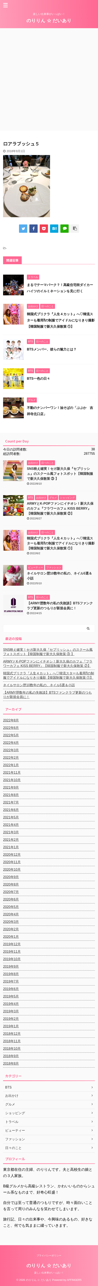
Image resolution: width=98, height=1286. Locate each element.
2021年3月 (11, 832)
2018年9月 (11, 1056)
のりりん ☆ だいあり (49, 20)
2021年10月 (12, 780)
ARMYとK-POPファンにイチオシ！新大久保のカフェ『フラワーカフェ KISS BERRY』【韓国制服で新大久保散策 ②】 (60, 508)
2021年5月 (11, 817)
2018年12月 (12, 1033)
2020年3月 (11, 922)
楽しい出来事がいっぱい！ (49, 1272)
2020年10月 (12, 869)
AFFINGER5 (74, 1279)
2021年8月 (11, 795)
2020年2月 (11, 929)
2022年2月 (11, 757)
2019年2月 (11, 1019)
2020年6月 (11, 899)
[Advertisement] (49, 79)
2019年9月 (11, 966)
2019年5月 (11, 996)
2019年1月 (11, 1026)
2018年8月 (11, 1063)
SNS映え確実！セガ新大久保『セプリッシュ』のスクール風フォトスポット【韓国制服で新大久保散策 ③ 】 (60, 473)
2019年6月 (11, 989)
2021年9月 (11, 787)
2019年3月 (11, 1011)
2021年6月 (11, 810)
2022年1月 (11, 765)
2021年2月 (11, 839)
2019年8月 (11, 974)
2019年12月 (12, 944)
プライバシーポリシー (49, 1255)
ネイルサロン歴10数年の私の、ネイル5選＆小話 (39, 685)
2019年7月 (11, 981)
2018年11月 (12, 1041)
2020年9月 (11, 877)
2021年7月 (11, 802)
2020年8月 (11, 884)
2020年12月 (12, 854)
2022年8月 (11, 720)
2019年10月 (12, 959)
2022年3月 (11, 750)
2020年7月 (11, 892)
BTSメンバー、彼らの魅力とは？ (51, 349)
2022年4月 (11, 742)
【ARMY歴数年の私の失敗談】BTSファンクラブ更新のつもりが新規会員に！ (47, 695)
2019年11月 (12, 951)
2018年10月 (12, 1048)
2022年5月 (11, 735)
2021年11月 (12, 772)
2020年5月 (11, 907)
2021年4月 (11, 825)
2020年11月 (12, 862)
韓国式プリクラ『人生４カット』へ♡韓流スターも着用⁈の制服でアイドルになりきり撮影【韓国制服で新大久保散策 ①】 (61, 320)
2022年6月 (11, 728)
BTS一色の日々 (38, 378)
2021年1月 (11, 847)
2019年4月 (11, 1004)
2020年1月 (11, 936)
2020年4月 (11, 914)
